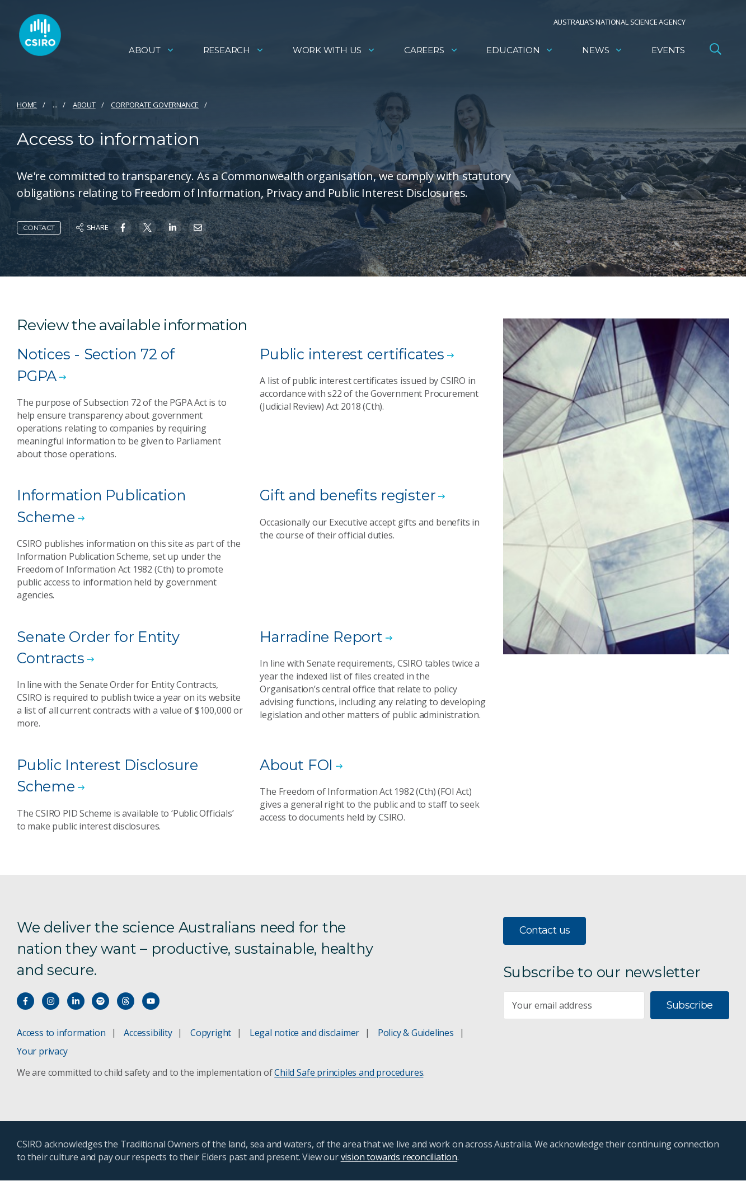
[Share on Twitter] (147, 227)
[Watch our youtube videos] (150, 1001)
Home (27, 105)
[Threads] (125, 1001)
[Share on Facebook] (123, 227)
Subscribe (690, 1005)
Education (519, 53)
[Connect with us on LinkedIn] (76, 1001)
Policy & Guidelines (416, 1033)
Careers (431, 53)
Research (233, 53)
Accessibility (148, 1033)
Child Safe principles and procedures (348, 1073)
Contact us (544, 931)
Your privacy (42, 1052)
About (152, 53)
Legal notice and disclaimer (304, 1033)
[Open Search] (715, 53)
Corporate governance (155, 105)
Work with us (334, 53)
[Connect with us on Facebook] (25, 1001)
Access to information (61, 1033)
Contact (39, 227)
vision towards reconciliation (399, 1157)
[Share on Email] (198, 227)
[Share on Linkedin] (172, 227)
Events (668, 53)
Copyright (210, 1033)
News (602, 53)
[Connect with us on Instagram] (50, 1001)
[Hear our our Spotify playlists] (100, 1001)
